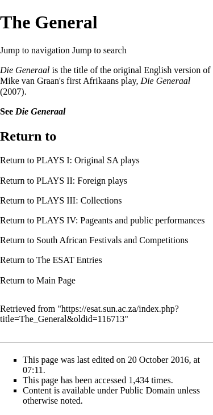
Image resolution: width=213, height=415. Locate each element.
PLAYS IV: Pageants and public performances (120, 220)
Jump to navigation (35, 50)
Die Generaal (25, 70)
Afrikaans (101, 81)
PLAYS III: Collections (79, 200)
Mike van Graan (29, 81)
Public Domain (147, 390)
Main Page (56, 280)
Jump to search (99, 50)
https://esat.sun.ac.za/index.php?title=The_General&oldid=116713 (89, 314)
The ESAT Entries (69, 260)
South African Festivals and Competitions (112, 240)
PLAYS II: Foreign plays (81, 180)
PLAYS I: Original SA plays (88, 160)
